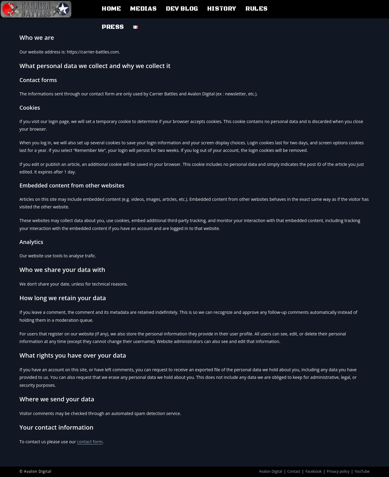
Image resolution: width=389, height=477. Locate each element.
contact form (90, 441)
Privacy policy (338, 471)
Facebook (313, 471)
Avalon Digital (270, 471)
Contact (293, 471)
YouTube (362, 471)
